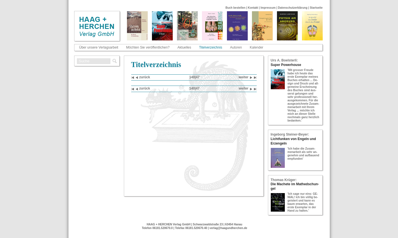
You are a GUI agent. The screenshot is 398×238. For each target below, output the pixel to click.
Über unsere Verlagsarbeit (98, 47)
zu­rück (143, 77)
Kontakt (253, 7)
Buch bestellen (235, 7)
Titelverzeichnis (210, 47)
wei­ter (245, 77)
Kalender (256, 47)
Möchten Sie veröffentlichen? (148, 47)
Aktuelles (184, 47)
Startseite (316, 7)
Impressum (268, 7)
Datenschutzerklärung (293, 7)
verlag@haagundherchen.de (228, 228)
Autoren (236, 47)
